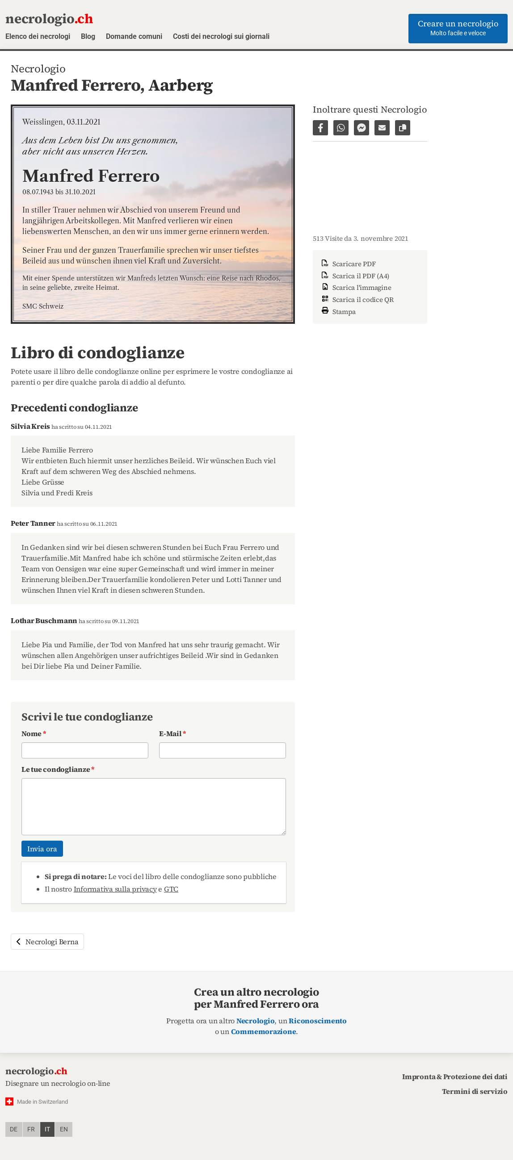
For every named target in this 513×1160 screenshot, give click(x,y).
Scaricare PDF (348, 263)
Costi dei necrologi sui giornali (221, 36)
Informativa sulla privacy (115, 889)
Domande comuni (134, 36)
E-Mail (172, 733)
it (47, 1129)
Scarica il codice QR (357, 299)
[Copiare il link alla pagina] (402, 127)
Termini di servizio (475, 1091)
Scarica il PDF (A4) (354, 276)
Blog (88, 36)
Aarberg (180, 85)
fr (31, 1129)
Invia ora (42, 849)
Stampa (338, 310)
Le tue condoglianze (57, 769)
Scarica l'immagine (355, 287)
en (64, 1129)
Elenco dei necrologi (37, 36)
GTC (171, 889)
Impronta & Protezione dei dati (455, 1076)
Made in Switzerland (42, 1101)
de (13, 1129)
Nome (33, 733)
